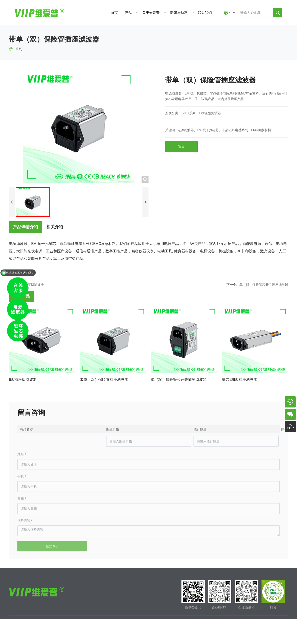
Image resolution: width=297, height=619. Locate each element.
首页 (114, 13)
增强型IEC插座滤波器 (239, 379)
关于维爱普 (151, 13)
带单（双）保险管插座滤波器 (104, 379)
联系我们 (205, 13)
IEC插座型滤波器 (23, 379)
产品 (128, 13)
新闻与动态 (178, 13)
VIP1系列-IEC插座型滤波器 (201, 113)
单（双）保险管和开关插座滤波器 (263, 285)
